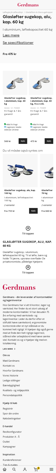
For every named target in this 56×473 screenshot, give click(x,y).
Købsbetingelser (12, 418)
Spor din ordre (11, 413)
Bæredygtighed (11, 385)
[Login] (25, 469)
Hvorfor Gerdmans (13, 370)
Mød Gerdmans (11, 360)
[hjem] (7, 469)
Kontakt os (9, 365)
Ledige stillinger (11, 380)
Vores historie (10, 375)
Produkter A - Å (11, 436)
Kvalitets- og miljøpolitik (16, 390)
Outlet (6, 441)
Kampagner (9, 446)
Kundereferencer (12, 460)
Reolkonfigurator (12, 431)
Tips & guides (10, 464)
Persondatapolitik (12, 395)
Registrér (8, 408)
